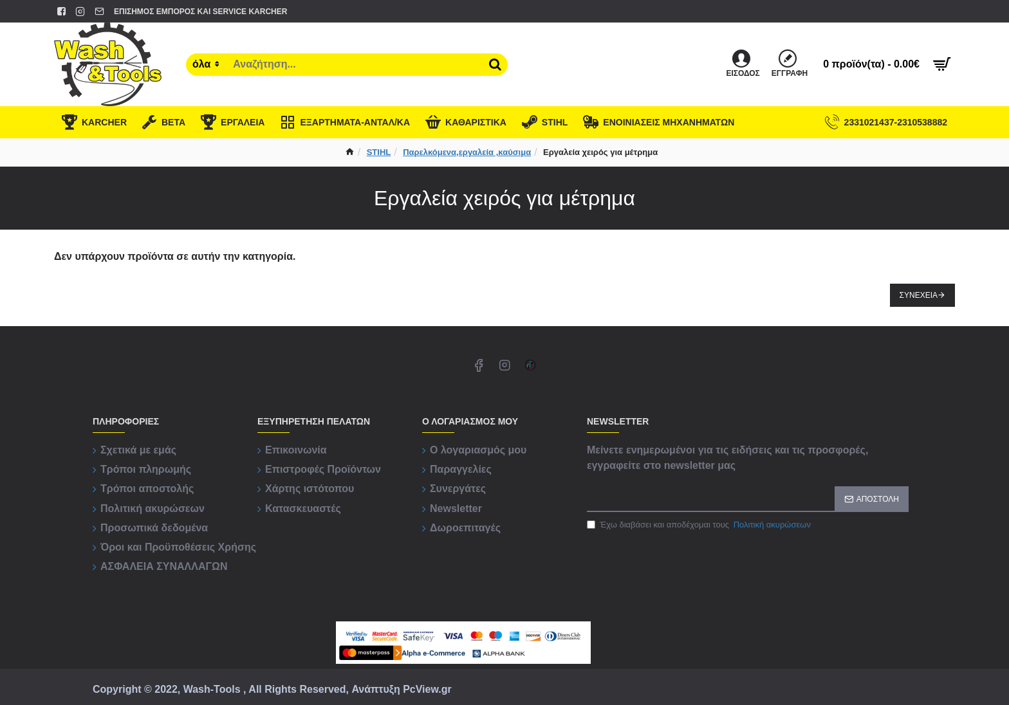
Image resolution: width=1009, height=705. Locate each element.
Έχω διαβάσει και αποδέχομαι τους (700, 524)
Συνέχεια (919, 295)
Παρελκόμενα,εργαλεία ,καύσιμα (467, 152)
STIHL (379, 152)
